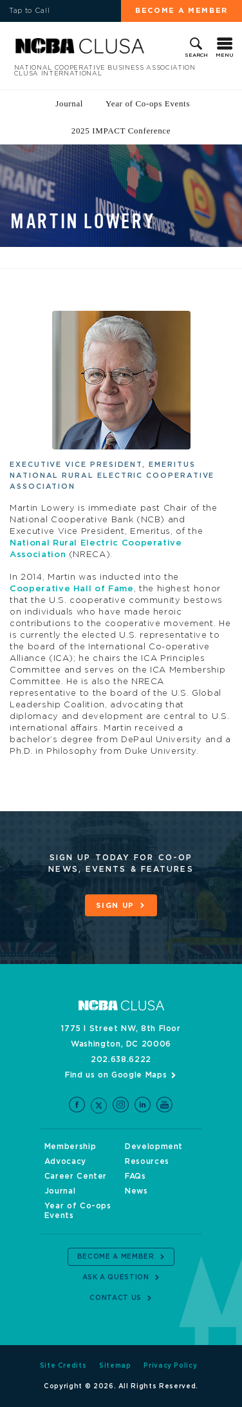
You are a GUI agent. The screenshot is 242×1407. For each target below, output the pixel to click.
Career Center (75, 1176)
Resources (147, 1161)
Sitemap (115, 1366)
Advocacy (65, 1161)
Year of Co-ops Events (148, 103)
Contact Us (115, 1298)
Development (154, 1146)
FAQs (135, 1176)
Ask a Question (115, 1277)
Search (196, 55)
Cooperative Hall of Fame (72, 589)
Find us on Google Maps (116, 1075)
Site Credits (63, 1366)
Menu (225, 55)
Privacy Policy (170, 1366)
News (136, 1191)
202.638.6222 (121, 1059)
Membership (70, 1146)
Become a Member (181, 10)
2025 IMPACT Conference (121, 130)
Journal (69, 103)
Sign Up (115, 905)
